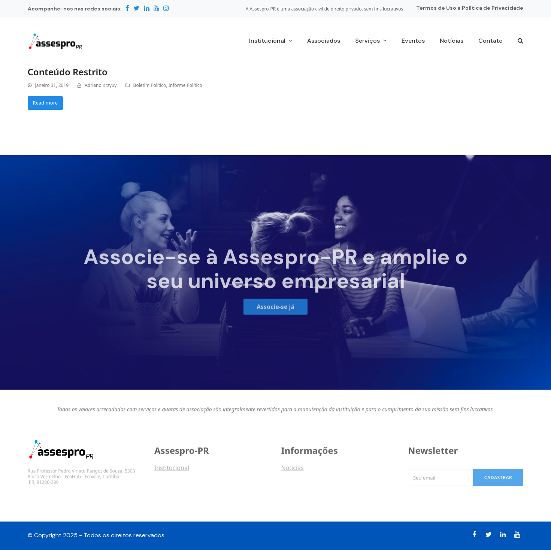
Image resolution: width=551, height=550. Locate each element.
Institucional (171, 470)
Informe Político (185, 85)
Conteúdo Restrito (68, 72)
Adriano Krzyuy (100, 85)
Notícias (292, 470)
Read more (45, 102)
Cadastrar (498, 481)
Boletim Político (149, 85)
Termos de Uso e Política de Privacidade (469, 7)
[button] (520, 41)
